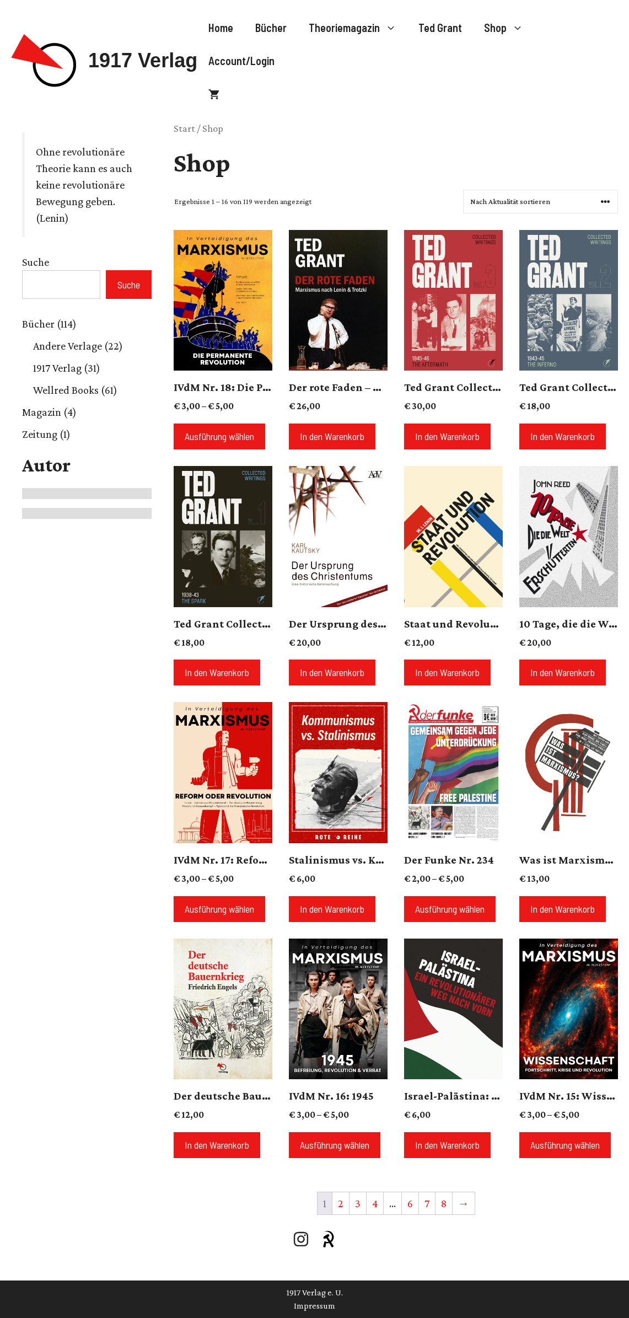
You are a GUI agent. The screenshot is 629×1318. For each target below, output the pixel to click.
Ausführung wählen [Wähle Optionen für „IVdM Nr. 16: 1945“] (334, 1145)
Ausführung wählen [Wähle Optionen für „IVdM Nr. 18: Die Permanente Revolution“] (219, 436)
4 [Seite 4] (375, 1203)
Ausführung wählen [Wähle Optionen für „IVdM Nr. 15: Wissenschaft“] (565, 1145)
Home (220, 27)
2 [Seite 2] (340, 1203)
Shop (509, 27)
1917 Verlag (142, 60)
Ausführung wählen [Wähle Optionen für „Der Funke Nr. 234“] (450, 909)
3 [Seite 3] (358, 1203)
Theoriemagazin (358, 27)
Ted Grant (440, 27)
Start (184, 128)
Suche (35, 262)
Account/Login (241, 60)
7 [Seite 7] (426, 1203)
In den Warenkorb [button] (332, 436)
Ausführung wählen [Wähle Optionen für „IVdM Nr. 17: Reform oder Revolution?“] (219, 909)
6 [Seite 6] (410, 1203)
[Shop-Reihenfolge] (540, 201)
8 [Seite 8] (444, 1203)
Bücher (271, 27)
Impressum (314, 1305)
